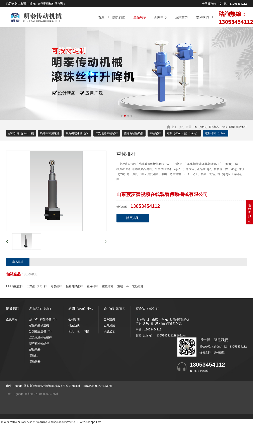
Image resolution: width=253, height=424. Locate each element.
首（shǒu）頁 (203, 126)
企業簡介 (11, 319)
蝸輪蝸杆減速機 (50, 133)
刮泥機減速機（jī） (77, 133)
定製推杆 (56, 286)
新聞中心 (160, 17)
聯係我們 (202, 17)
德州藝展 (219, 352)
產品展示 (139, 17)
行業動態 (74, 325)
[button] (121, 116)
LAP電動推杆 (14, 286)
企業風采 (109, 325)
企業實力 (181, 17)
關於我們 (118, 17)
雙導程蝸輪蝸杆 (134, 133)
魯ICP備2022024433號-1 (99, 385)
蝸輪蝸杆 (155, 133)
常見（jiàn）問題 (79, 331)
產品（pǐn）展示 (223, 126)
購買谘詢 (132, 218)
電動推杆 (241, 126)
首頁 (101, 17)
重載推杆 (107, 286)
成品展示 (109, 331)
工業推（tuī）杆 (37, 286)
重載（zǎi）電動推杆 (130, 286)
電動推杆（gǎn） (216, 133)
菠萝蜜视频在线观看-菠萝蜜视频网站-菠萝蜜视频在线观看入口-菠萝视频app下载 (51, 422)
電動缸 (33, 355)
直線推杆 (92, 286)
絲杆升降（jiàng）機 (21, 133)
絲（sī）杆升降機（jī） (43, 319)
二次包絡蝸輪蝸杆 (106, 133)
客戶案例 (109, 319)
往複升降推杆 (74, 286)
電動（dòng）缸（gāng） (183, 133)
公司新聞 (74, 319)
